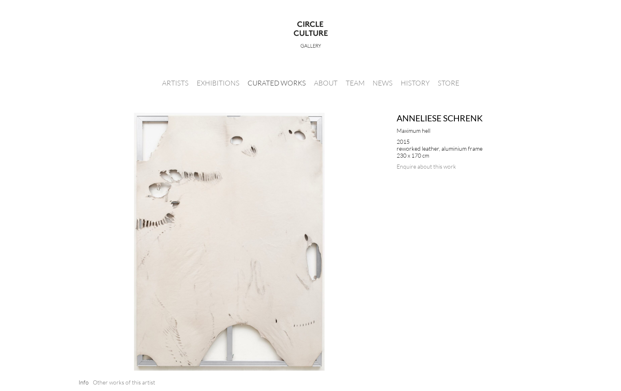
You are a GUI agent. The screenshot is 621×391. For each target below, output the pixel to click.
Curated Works (277, 83)
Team (355, 83)
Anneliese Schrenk (440, 118)
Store (448, 83)
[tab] (84, 382)
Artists (175, 83)
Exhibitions (218, 83)
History (415, 83)
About (326, 83)
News (383, 83)
